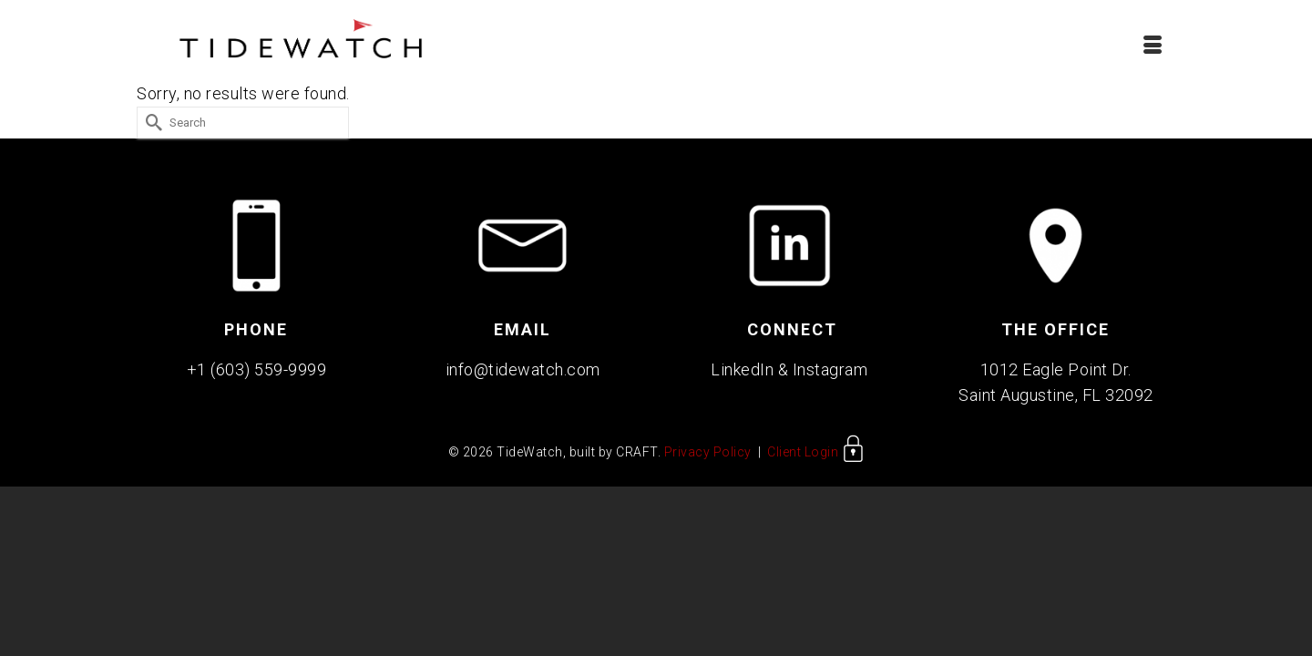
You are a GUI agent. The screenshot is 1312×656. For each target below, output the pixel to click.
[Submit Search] (150, 128)
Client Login (816, 457)
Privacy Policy (708, 457)
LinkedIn (742, 374)
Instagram (830, 374)
